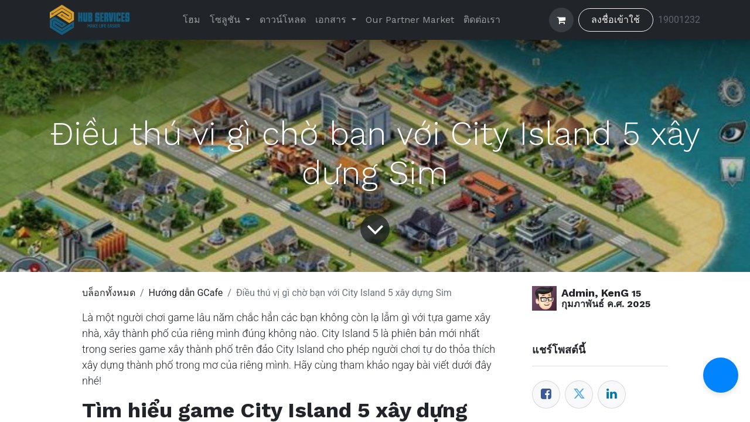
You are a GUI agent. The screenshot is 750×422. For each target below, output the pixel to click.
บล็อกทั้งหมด (108, 292)
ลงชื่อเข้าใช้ (615, 19)
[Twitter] (579, 394)
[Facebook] (546, 394)
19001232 (679, 19)
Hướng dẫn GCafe (186, 292)
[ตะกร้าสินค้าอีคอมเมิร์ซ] (561, 20)
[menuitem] (191, 20)
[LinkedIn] (612, 394)
